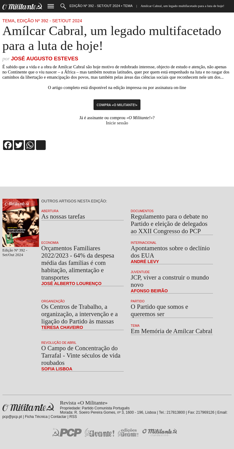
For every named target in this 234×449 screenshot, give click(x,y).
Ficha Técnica (36, 417)
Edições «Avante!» (128, 432)
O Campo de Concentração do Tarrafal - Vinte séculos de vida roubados (81, 355)
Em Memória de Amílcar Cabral (171, 330)
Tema (8, 20)
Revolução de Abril (58, 342)
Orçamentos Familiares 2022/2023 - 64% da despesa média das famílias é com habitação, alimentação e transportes (77, 262)
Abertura (49, 211)
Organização (53, 301)
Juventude (140, 272)
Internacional (143, 242)
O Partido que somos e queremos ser (159, 310)
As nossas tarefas (63, 216)
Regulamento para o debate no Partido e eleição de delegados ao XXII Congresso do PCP (169, 223)
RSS (73, 417)
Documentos (142, 211)
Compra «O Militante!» (117, 104)
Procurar (63, 6)
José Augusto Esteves (44, 58)
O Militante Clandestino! (160, 432)
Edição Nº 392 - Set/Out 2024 (49, 20)
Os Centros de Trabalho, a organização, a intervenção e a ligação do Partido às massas (79, 314)
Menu (50, 6)
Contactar (58, 417)
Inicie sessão (117, 122)
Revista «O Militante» (28, 407)
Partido (137, 301)
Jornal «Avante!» (99, 432)
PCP (67, 432)
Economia (50, 242)
